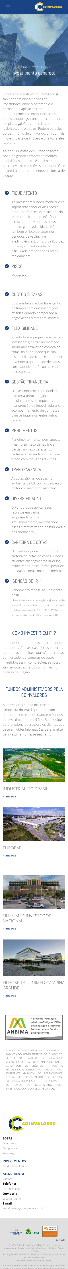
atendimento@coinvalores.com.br (23, 1208)
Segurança (9, 1153)
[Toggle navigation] (8, 6)
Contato (7, 1179)
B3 (56, 1239)
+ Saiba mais (9, 796)
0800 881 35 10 (12, 1198)
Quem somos (11, 1143)
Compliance (10, 1148)
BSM (63, 1239)
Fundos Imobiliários (15, 1166)
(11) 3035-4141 (11, 1189)
